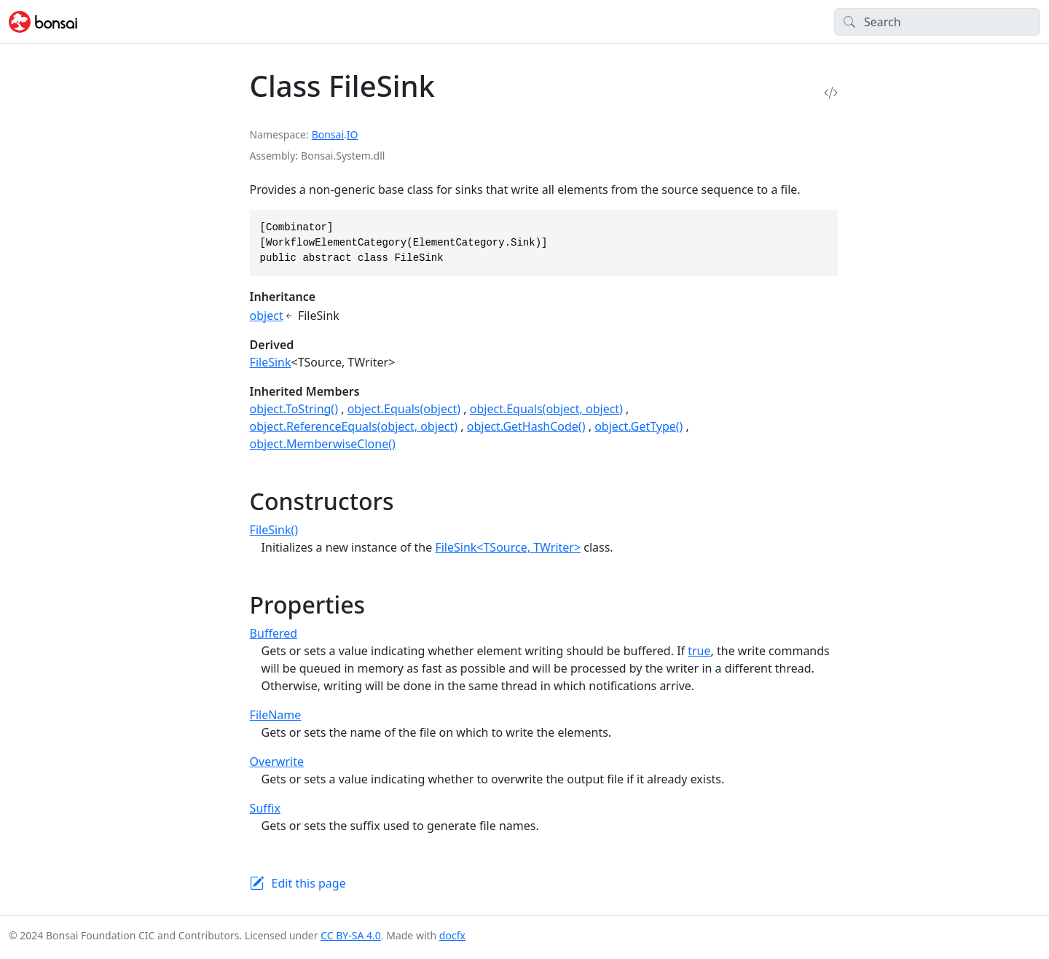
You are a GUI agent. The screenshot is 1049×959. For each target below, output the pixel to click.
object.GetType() (638, 426)
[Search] (937, 22)
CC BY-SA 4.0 (351, 935)
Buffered (273, 633)
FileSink (270, 362)
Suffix (265, 808)
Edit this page (309, 883)
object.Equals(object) (404, 409)
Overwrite (277, 762)
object (266, 316)
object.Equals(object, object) (546, 409)
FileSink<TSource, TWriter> (508, 547)
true (699, 651)
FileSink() (274, 530)
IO (352, 134)
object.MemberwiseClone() (323, 444)
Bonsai (328, 134)
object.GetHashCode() (526, 426)
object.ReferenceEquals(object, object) (354, 426)
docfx (452, 935)
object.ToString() (294, 409)
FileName (276, 715)
